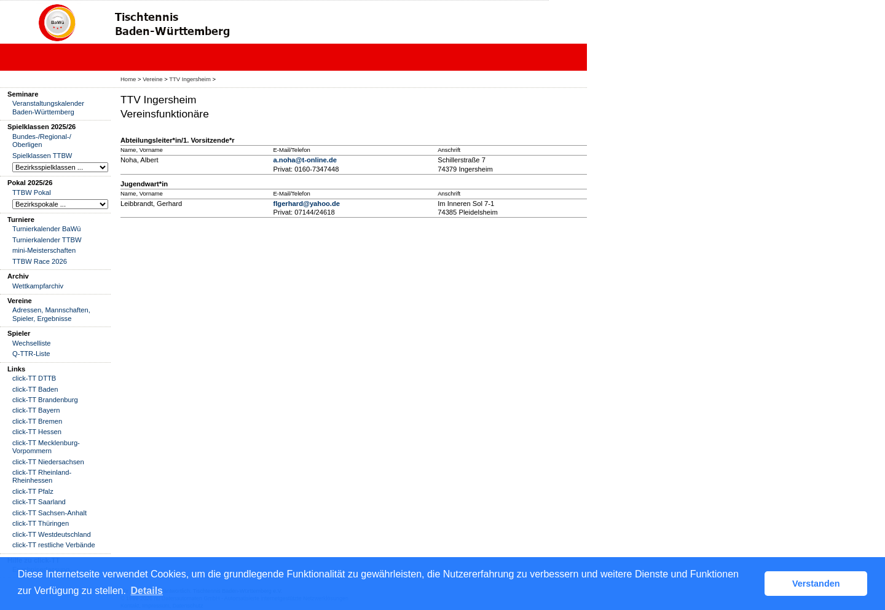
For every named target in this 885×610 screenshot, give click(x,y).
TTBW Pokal (31, 192)
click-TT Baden (35, 389)
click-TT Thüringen (40, 523)
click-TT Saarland (39, 501)
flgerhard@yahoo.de (306, 203)
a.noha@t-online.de (305, 160)
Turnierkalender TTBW (47, 240)
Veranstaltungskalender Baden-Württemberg (48, 107)
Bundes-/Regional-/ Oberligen (41, 140)
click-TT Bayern (36, 410)
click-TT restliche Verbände (53, 545)
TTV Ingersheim (190, 79)
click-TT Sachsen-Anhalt (49, 513)
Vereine (152, 79)
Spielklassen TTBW (42, 155)
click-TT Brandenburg (45, 399)
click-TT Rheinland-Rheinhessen (41, 476)
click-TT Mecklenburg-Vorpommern (46, 446)
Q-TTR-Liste (31, 353)
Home (128, 79)
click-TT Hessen (36, 431)
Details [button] (147, 590)
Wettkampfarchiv (37, 286)
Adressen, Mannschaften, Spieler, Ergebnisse (51, 314)
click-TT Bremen (37, 421)
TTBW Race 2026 (39, 261)
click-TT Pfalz (32, 491)
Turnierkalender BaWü (46, 228)
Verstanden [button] (816, 583)
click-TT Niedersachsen (48, 461)
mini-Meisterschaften (44, 250)
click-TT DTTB (34, 378)
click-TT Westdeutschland (51, 534)
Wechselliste (31, 343)
